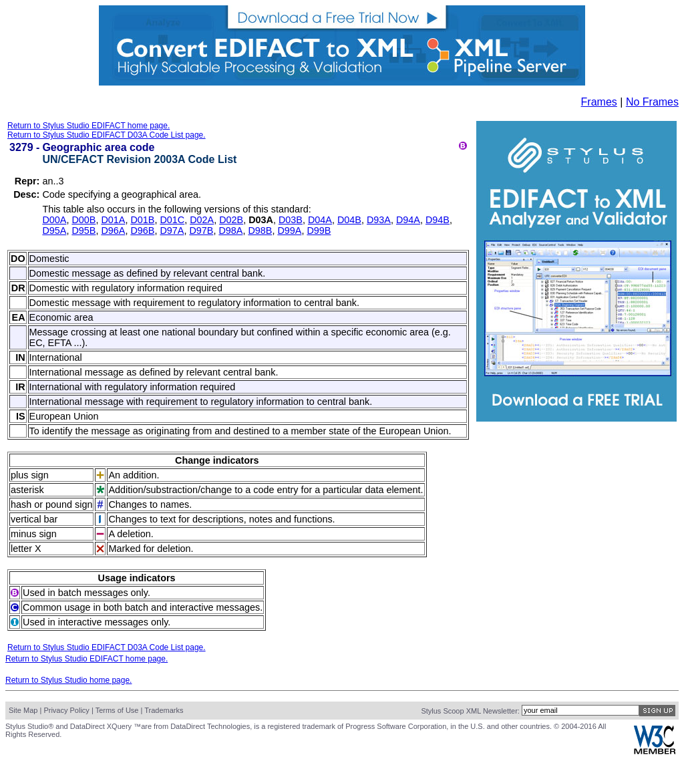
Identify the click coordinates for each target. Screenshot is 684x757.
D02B (231, 219)
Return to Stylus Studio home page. (68, 680)
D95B (83, 230)
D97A (172, 230)
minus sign (34, 533)
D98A (230, 230)
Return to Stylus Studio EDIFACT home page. (88, 125)
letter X (26, 548)
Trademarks (163, 710)
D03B (291, 219)
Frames (599, 102)
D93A (379, 219)
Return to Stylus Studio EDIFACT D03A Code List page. (106, 135)
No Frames (652, 102)
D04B (349, 219)
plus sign (30, 475)
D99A (289, 230)
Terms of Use (117, 710)
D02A (202, 219)
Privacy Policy (66, 710)
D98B (260, 230)
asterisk (27, 489)
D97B (201, 230)
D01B (142, 219)
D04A (320, 219)
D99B (319, 230)
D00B (83, 219)
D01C (172, 219)
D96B (142, 230)
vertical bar (34, 519)
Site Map (23, 710)
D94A (408, 219)
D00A (54, 219)
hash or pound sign (51, 504)
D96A (113, 230)
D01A (113, 219)
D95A (54, 230)
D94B (437, 219)
